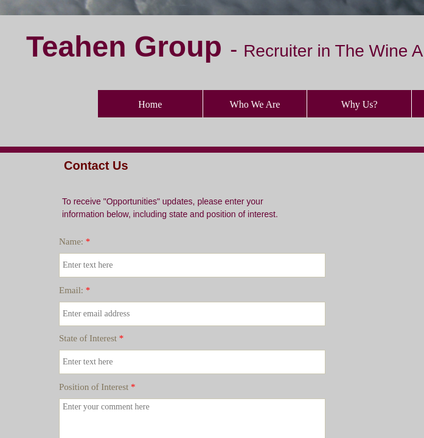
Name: (74, 241)
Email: (74, 290)
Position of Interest (97, 387)
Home (150, 104)
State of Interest (91, 338)
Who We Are (255, 104)
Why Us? (359, 104)
